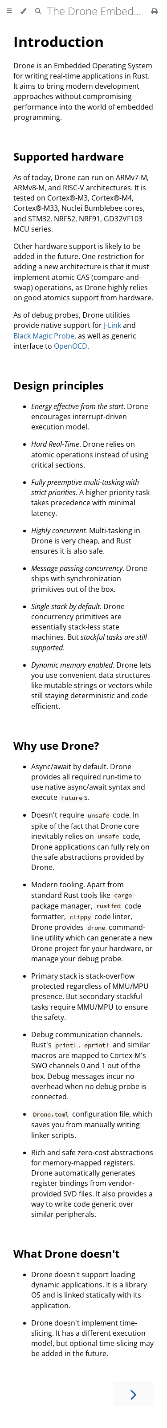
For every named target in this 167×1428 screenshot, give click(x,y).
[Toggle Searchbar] (38, 11)
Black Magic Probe (43, 336)
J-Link (112, 325)
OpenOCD (70, 346)
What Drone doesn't (66, 1253)
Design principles (58, 385)
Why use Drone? (56, 745)
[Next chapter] (134, 1393)
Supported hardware (68, 156)
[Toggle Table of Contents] (9, 11)
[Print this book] (154, 11)
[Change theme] (23, 11)
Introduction (58, 41)
